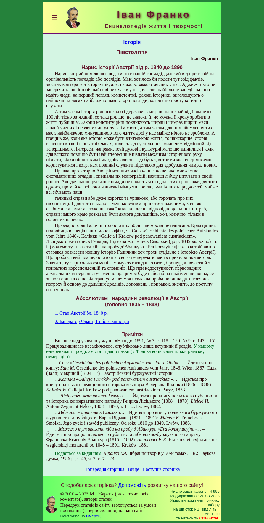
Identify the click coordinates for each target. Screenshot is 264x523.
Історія (132, 42)
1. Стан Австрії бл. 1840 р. (81, 313)
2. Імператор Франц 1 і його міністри (92, 321)
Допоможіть (132, 485)
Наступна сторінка (161, 469)
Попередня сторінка (104, 469)
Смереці (94, 516)
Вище (133, 469)
